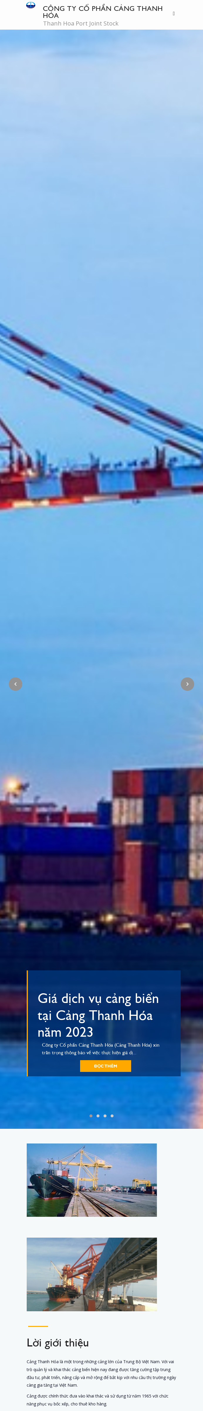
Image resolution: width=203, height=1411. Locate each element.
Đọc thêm (105, 1066)
